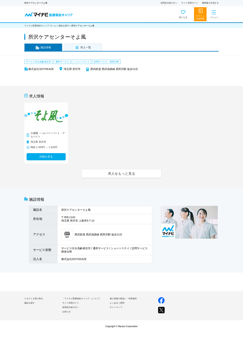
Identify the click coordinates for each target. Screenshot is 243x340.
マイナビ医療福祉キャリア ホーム (40, 25)
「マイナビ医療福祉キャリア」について (81, 298)
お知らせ (66, 311)
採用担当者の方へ (169, 3)
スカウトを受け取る (33, 298)
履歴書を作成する (210, 3)
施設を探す (64, 25)
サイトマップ (116, 307)
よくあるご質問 (117, 303)
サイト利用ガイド (189, 3)
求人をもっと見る (121, 173)
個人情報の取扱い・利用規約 (123, 298)
